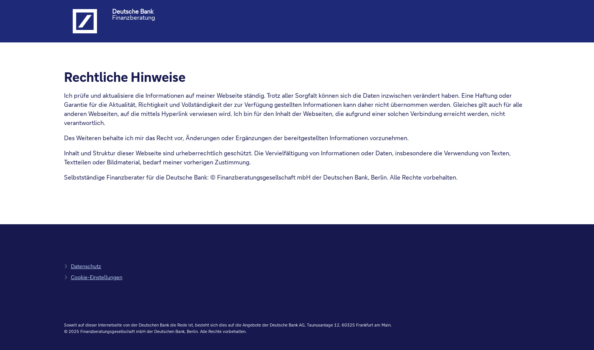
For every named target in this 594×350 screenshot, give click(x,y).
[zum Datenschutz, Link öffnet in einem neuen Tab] (82, 266)
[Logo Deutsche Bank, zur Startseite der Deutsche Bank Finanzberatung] (85, 21)
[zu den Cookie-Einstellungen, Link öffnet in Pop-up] (93, 277)
